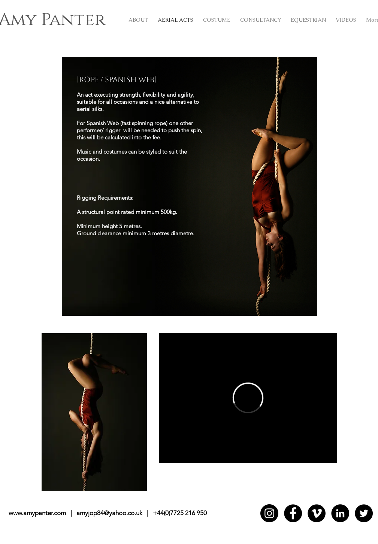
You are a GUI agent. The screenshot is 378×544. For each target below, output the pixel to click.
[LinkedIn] (340, 513)
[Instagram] (269, 513)
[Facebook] (293, 513)
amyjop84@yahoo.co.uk (109, 513)
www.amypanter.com (37, 513)
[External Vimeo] (248, 398)
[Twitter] (364, 513)
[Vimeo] (317, 513)
